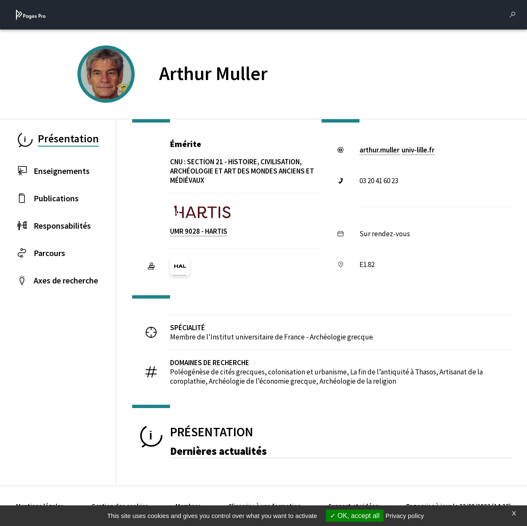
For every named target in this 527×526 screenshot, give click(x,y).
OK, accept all (354, 515)
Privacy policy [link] (405, 515)
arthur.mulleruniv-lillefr (396, 150)
